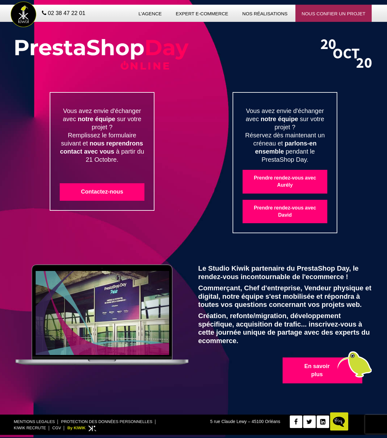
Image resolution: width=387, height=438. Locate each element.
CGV (56, 428)
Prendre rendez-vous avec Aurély (285, 181)
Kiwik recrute (30, 428)
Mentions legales (34, 421)
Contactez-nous (102, 192)
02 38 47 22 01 (63, 13)
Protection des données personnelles (106, 421)
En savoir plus (316, 370)
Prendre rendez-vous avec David (285, 211)
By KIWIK (76, 428)
